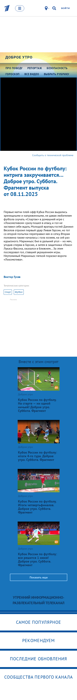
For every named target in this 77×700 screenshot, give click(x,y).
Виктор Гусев (12, 277)
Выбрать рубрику (56, 74)
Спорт (8, 292)
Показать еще (39, 577)
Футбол (19, 292)
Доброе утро (19, 57)
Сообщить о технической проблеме (52, 155)
